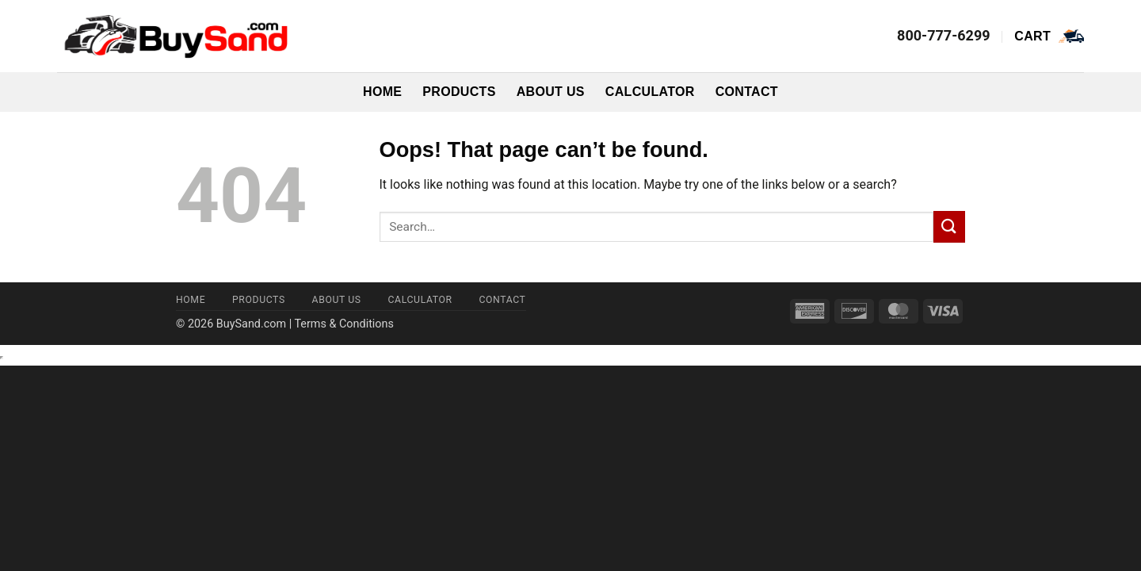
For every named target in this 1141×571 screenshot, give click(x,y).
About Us (551, 91)
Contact (747, 91)
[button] (1049, 36)
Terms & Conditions (343, 324)
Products (458, 91)
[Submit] (949, 226)
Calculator (650, 91)
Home (382, 91)
